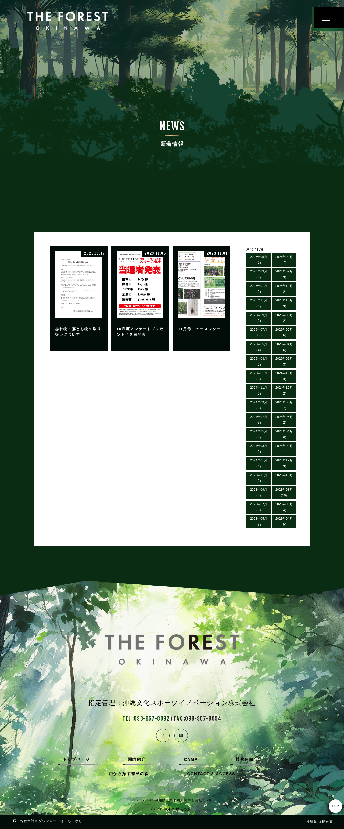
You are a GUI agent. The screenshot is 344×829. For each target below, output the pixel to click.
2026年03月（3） (258, 274)
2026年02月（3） (284, 274)
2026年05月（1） (258, 260)
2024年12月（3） (284, 376)
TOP (335, 806)
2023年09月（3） (258, 492)
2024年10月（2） (284, 390)
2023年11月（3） (258, 478)
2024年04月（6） (284, 434)
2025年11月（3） (258, 303)
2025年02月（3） (284, 361)
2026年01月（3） (258, 289)
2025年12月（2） (284, 289)
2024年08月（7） (284, 405)
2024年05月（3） (258, 434)
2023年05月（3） (258, 521)
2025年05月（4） (258, 347)
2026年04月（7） (284, 260)
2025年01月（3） (258, 376)
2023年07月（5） (258, 507)
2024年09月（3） (258, 405)
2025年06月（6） (284, 332)
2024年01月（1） (258, 463)
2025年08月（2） (284, 318)
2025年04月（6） (284, 347)
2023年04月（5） (284, 521)
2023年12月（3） (284, 463)
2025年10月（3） (284, 303)
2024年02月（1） (284, 449)
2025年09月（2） (258, 318)
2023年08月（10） (284, 492)
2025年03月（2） (258, 361)
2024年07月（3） (258, 420)
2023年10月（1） (284, 478)
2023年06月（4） (284, 507)
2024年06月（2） (284, 420)
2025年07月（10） (258, 332)
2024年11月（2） (258, 390)
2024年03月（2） (258, 449)
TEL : (146, 718)
